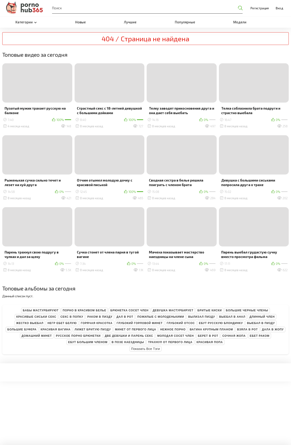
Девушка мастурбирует (173, 310)
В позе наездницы (128, 342)
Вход (279, 8)
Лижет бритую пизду (93, 329)
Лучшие (130, 22)
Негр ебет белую (62, 323)
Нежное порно (173, 329)
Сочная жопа (234, 335)
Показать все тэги (145, 349)
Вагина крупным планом (211, 329)
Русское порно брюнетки (78, 335)
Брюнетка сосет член (129, 310)
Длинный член (262, 316)
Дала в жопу (273, 329)
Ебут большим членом (88, 342)
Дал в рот (124, 316)
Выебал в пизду (261, 323)
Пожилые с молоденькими (160, 316)
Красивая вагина (56, 329)
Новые (80, 22)
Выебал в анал (232, 316)
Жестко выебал (29, 323)
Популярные (185, 22)
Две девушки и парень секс (129, 335)
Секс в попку (71, 316)
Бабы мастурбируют (40, 310)
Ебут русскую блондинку (221, 323)
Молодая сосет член (175, 335)
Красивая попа (210, 342)
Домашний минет (37, 335)
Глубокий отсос (181, 323)
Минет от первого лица (135, 329)
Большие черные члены (247, 310)
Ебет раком (260, 335)
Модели (239, 22)
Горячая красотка (96, 323)
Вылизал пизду (201, 316)
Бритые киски (209, 310)
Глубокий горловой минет (140, 323)
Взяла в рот (247, 329)
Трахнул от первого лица (170, 342)
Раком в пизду (99, 316)
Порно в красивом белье (84, 310)
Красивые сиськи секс (36, 316)
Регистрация (260, 8)
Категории (26, 22)
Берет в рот (208, 335)
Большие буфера (22, 329)
